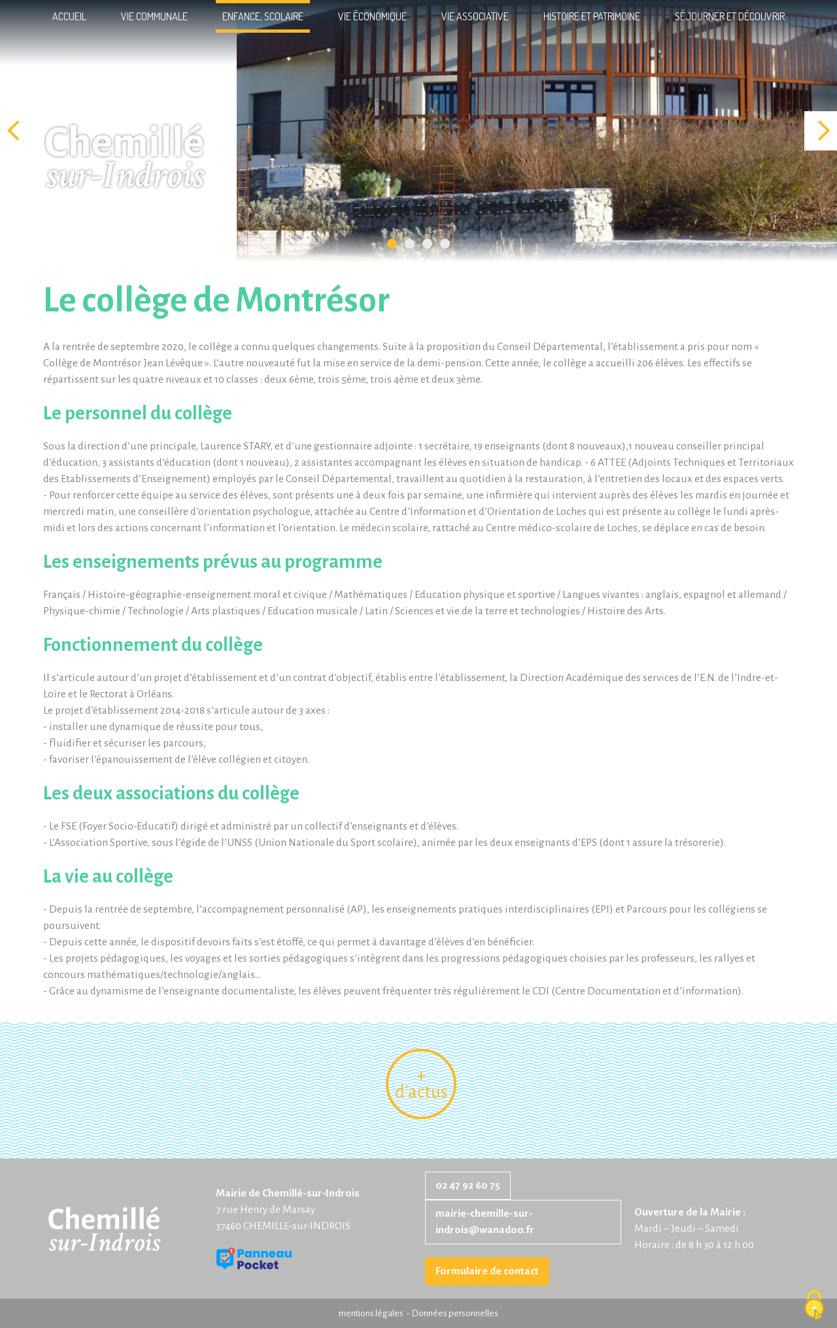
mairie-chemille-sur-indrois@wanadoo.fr (485, 1222)
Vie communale (154, 16)
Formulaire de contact (487, 1271)
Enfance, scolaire (262, 16)
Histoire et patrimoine (591, 16)
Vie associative (475, 16)
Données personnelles (454, 1313)
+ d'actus (421, 1084)
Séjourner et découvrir (730, 16)
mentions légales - (375, 1313)
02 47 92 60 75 (468, 1185)
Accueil (69, 16)
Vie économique (372, 16)
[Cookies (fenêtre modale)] (814, 1306)
